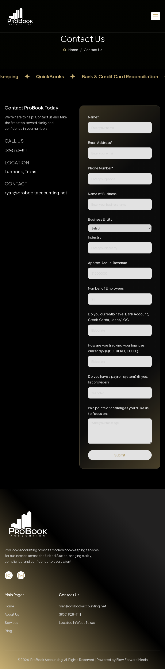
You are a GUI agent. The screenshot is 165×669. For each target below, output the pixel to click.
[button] (155, 16)
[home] (20, 16)
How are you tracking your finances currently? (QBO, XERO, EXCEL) (116, 350)
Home (73, 49)
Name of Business (102, 195)
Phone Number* (100, 169)
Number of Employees (106, 290)
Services (11, 622)
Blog (8, 631)
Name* (93, 118)
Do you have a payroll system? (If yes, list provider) (118, 381)
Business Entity (100, 221)
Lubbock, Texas (20, 172)
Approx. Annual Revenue (107, 264)
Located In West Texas (77, 622)
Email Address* (100, 144)
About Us (12, 614)
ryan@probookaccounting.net (36, 193)
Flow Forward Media (132, 659)
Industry (94, 239)
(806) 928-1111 (70, 614)
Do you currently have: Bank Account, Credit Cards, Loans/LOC (118, 318)
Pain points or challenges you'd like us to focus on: (118, 412)
